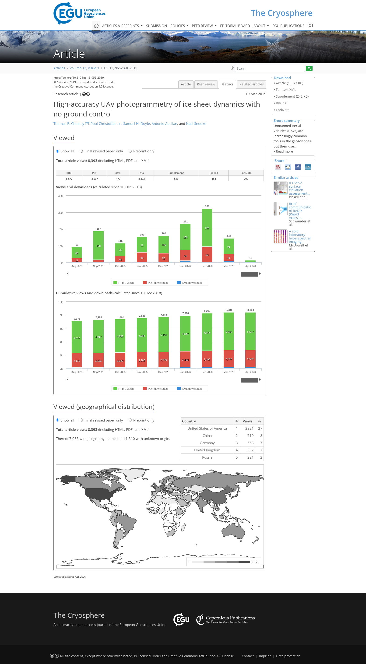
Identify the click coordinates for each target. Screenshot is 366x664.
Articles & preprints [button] (121, 25)
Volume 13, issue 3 (84, 68)
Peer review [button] (203, 25)
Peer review (206, 84)
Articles (59, 68)
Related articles (251, 84)
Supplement (285, 96)
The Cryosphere (282, 12)
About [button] (259, 25)
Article (186, 84)
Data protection (288, 656)
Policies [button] (178, 25)
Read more (284, 151)
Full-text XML (286, 89)
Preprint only (141, 151)
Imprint (265, 656)
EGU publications (288, 25)
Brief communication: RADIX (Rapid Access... (300, 210)
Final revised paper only (101, 151)
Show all (65, 151)
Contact (248, 656)
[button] (232, 68)
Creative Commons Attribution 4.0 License (201, 656)
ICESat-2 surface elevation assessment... (299, 188)
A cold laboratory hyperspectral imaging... (300, 236)
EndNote (282, 110)
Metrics (227, 84)
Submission (156, 25)
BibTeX (281, 103)
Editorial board (235, 25)
